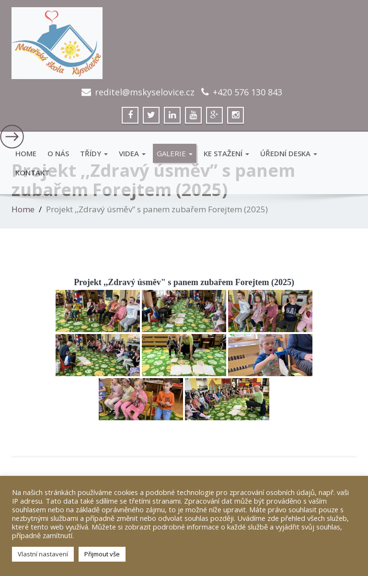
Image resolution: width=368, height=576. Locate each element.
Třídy (94, 153)
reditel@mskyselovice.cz (145, 92)
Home (25, 153)
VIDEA (132, 153)
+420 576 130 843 (247, 92)
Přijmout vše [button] (102, 554)
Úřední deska (288, 153)
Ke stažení (226, 153)
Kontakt (32, 172)
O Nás (58, 153)
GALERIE (175, 153)
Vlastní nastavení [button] (43, 554)
